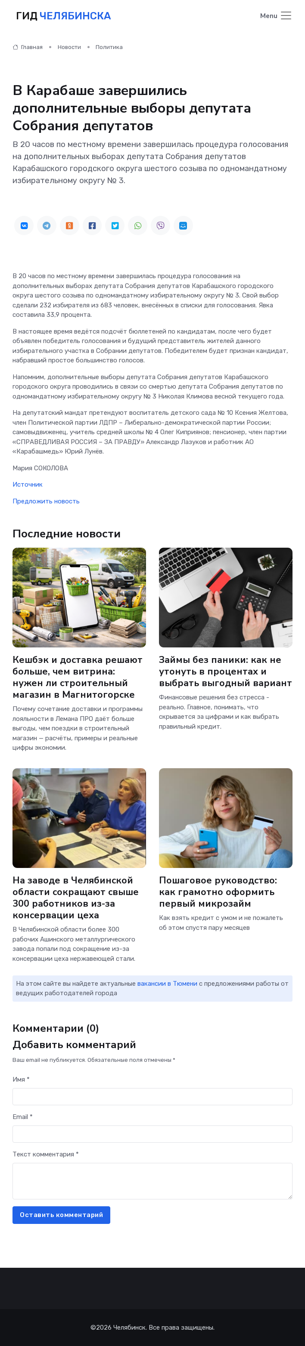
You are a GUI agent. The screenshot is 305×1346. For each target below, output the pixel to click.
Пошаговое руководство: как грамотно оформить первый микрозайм (218, 892)
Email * (22, 1117)
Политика (109, 47)
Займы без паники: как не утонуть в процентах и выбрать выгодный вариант (225, 671)
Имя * (21, 1079)
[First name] (152, 1097)
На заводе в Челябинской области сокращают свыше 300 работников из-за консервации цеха (75, 898)
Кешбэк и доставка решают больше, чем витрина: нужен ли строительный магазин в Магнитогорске (77, 677)
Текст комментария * (45, 1154)
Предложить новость (46, 501)
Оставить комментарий (61, 1215)
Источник (27, 484)
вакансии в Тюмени (167, 983)
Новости (69, 47)
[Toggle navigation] (276, 16)
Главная (27, 47)
